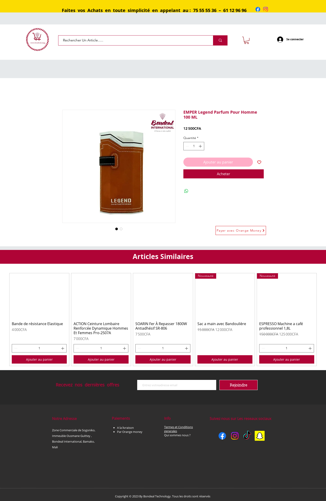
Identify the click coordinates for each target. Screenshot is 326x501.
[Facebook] (258, 9)
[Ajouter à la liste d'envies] (259, 162)
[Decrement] (187, 146)
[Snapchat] (260, 436)
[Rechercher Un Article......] (132, 40)
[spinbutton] (194, 146)
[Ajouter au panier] (39, 359)
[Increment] (201, 146)
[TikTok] (247, 436)
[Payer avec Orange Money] (241, 230)
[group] (163, 319)
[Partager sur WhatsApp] (186, 191)
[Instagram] (265, 9)
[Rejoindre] (238, 385)
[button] (246, 40)
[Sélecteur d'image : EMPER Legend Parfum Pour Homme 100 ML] (116, 229)
